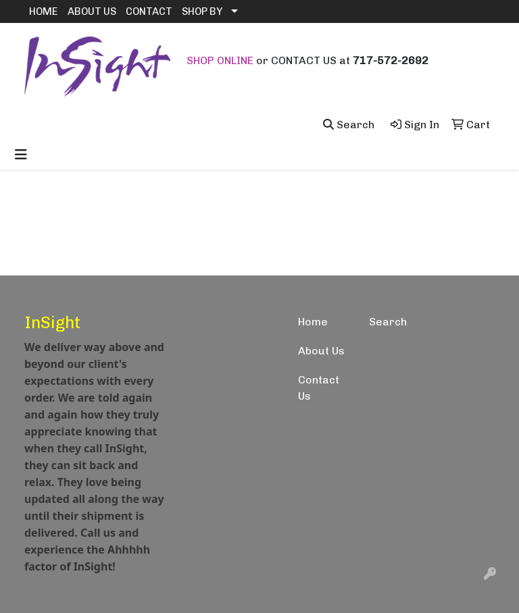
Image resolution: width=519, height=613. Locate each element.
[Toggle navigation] (21, 154)
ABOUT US (92, 11)
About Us (321, 350)
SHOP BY (202, 11)
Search (388, 321)
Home (313, 321)
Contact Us (318, 387)
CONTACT (149, 11)
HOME (43, 11)
